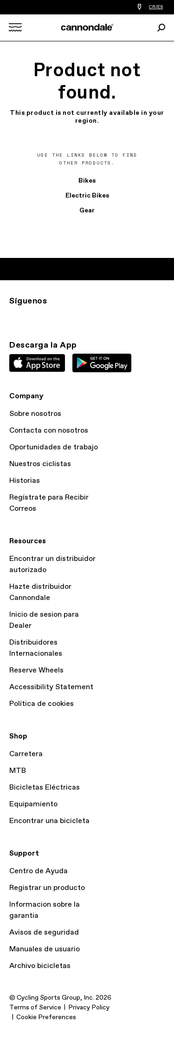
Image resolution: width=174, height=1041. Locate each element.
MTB (17, 771)
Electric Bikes (87, 195)
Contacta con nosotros (48, 430)
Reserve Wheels (36, 670)
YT (76, 317)
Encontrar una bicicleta (49, 821)
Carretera (26, 754)
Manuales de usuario (44, 949)
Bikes (87, 181)
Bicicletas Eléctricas (44, 787)
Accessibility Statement (51, 687)
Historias (24, 481)
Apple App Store (37, 363)
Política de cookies (41, 704)
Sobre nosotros (35, 414)
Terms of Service (35, 1007)
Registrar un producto (47, 888)
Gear (87, 210)
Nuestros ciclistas (40, 464)
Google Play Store (102, 363)
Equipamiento (33, 804)
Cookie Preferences (46, 1017)
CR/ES (156, 7)
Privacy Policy (89, 1007)
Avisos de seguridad (44, 932)
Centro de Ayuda (38, 871)
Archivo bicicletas (40, 966)
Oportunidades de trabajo (53, 447)
